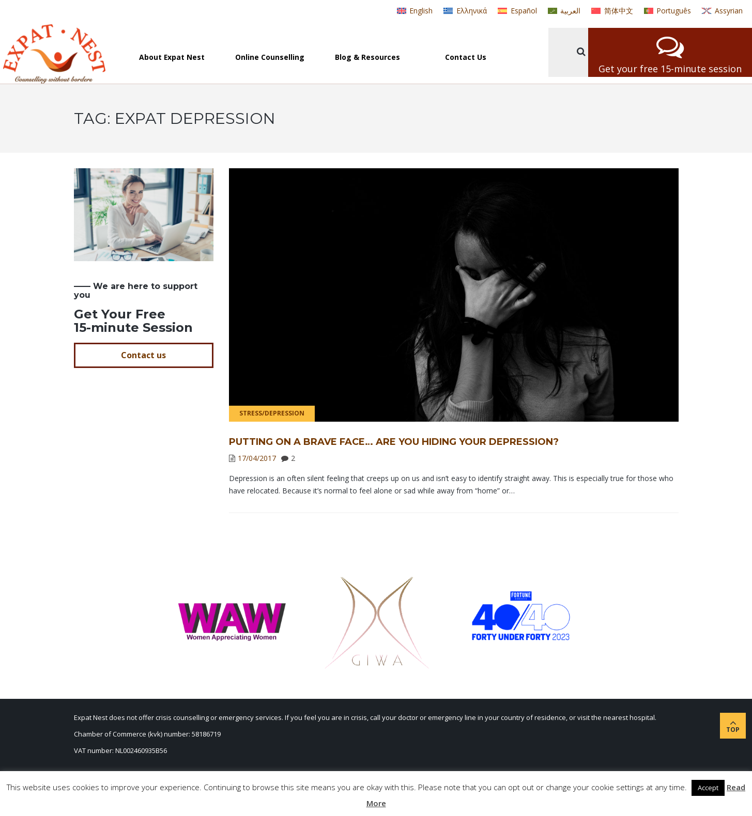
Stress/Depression (271, 413)
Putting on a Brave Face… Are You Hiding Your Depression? (394, 441)
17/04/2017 (257, 458)
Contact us (143, 355)
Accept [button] (708, 787)
